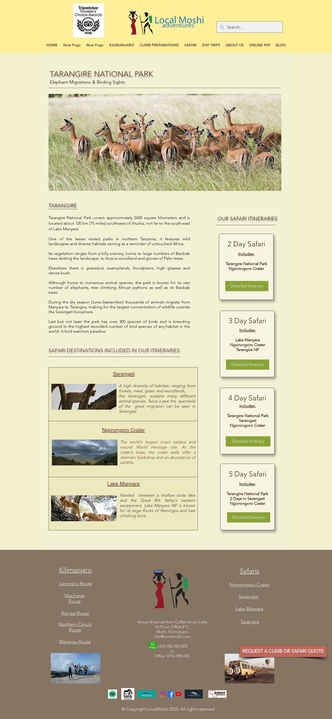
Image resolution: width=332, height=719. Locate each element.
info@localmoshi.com (172, 636)
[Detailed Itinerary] (246, 286)
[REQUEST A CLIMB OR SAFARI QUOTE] (283, 651)
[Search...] (249, 26)
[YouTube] (178, 694)
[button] (121, 45)
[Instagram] (163, 694)
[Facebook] (171, 694)
